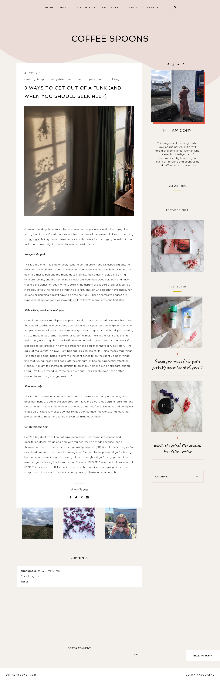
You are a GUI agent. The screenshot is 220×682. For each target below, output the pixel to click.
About (64, 7)
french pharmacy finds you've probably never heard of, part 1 (177, 364)
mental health (76, 79)
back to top (203, 655)
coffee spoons (110, 39)
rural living (112, 79)
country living (34, 79)
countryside (55, 79)
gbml (210, 675)
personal (95, 79)
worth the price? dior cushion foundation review (177, 448)
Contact (131, 7)
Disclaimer (110, 7)
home (49, 7)
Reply (24, 581)
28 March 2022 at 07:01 (49, 571)
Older (136, 654)
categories (83, 7)
